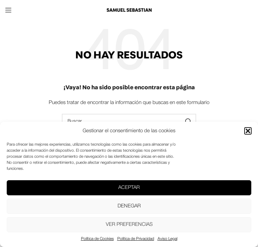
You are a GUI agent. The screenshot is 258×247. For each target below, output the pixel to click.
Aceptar (129, 187)
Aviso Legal (167, 239)
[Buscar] (129, 121)
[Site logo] (129, 10)
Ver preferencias (129, 224)
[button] (248, 131)
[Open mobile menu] (8, 10)
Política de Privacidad (135, 239)
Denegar (129, 206)
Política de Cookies (97, 239)
